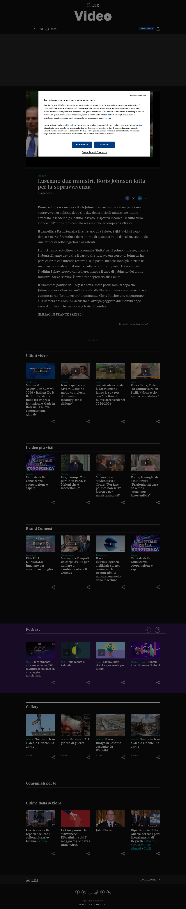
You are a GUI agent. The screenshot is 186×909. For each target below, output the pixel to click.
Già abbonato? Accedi (94, 152)
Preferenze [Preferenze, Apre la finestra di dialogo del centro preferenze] (82, 144)
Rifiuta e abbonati (138, 95)
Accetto (104, 144)
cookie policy (107, 115)
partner (139, 125)
